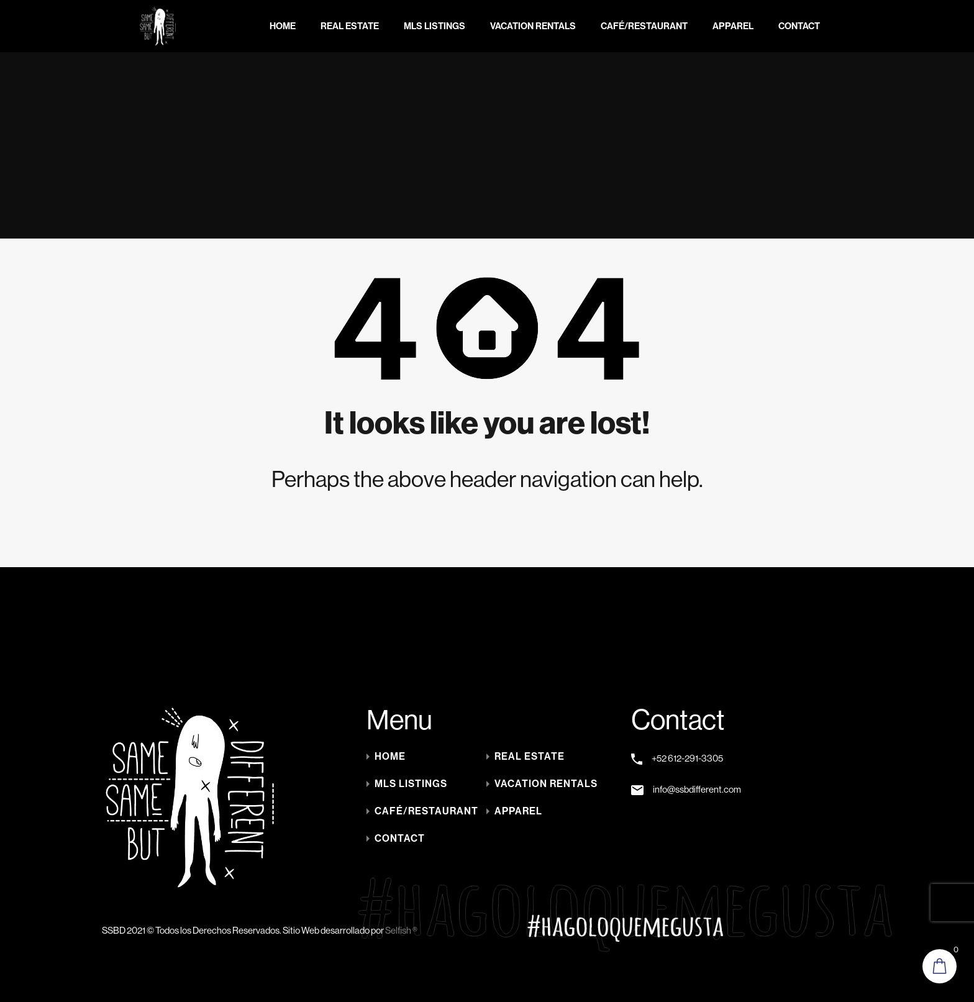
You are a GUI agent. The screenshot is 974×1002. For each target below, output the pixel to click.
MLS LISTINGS (434, 26)
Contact (799, 26)
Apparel (732, 26)
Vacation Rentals (533, 26)
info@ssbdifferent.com (697, 789)
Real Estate (350, 26)
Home (283, 26)
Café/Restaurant (644, 26)
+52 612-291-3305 (687, 758)
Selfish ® (401, 930)
